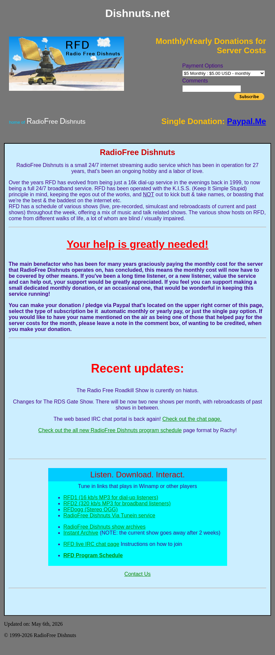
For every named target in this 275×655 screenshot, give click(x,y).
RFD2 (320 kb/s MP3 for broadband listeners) (117, 503)
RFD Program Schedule (93, 555)
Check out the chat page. (191, 419)
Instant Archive (81, 533)
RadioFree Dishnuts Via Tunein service (109, 515)
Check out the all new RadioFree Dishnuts (88, 430)
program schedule (160, 430)
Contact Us (137, 574)
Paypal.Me (246, 121)
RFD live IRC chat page (91, 544)
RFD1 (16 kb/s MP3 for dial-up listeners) (111, 497)
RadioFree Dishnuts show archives (105, 527)
